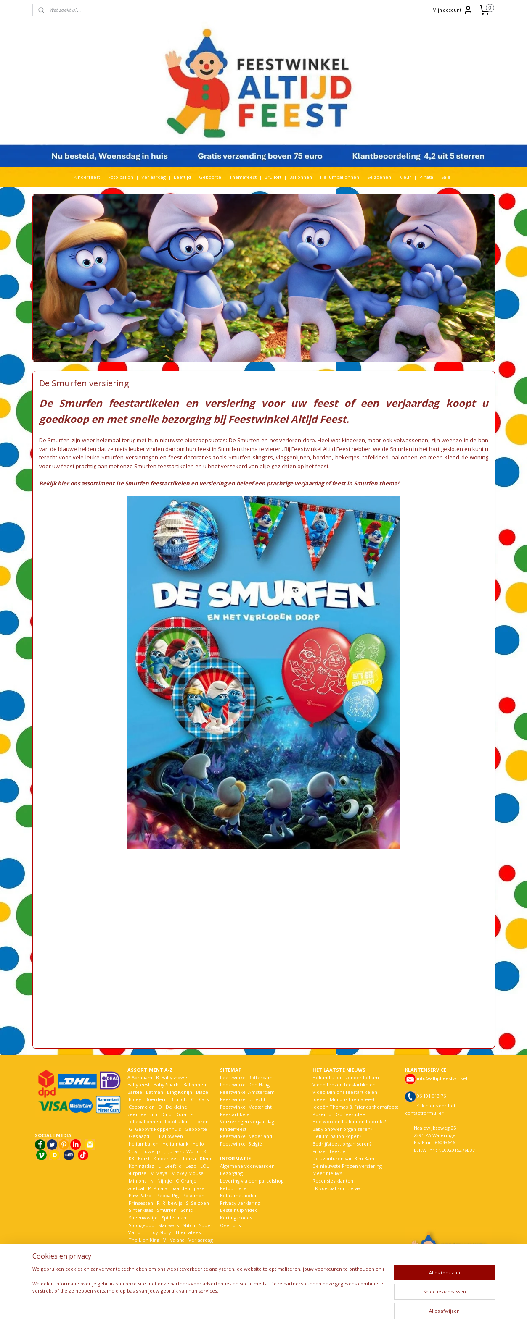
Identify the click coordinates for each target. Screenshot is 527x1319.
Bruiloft (273, 177)
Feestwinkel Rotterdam (246, 1077)
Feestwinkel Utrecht (242, 1099)
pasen (200, 1188)
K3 (130, 1158)
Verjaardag (153, 177)
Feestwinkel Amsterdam (247, 1092)
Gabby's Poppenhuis (157, 1129)
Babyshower (176, 1077)
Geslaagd (139, 1136)
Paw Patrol (140, 1195)
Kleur (405, 177)
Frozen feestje (328, 1151)
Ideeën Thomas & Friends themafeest (355, 1107)
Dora (180, 1114)
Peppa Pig (167, 1195)
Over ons (230, 1225)
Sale (445, 177)
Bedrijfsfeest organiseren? (341, 1144)
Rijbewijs (172, 1203)
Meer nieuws (327, 1173)
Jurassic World (184, 1151)
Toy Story (160, 1232)
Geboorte (210, 177)
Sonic (186, 1210)
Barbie (134, 1092)
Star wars (168, 1225)
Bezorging (231, 1173)
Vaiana (177, 1240)
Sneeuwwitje (143, 1217)
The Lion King (143, 1240)
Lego (189, 1166)
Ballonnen (300, 177)
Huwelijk (151, 1151)
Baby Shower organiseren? (342, 1129)
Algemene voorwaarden (247, 1166)
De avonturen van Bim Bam (343, 1158)
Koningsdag (140, 1166)
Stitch (189, 1225)
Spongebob (141, 1225)
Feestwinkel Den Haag (245, 1084)
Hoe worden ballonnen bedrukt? (349, 1121)
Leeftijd (182, 177)
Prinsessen (140, 1203)
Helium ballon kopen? (336, 1136)
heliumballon (144, 1144)
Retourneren (234, 1188)
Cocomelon (142, 1107)
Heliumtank (175, 1144)
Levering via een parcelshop (252, 1180)
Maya (161, 1173)
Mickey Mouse (187, 1173)
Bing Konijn (179, 1092)
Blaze (201, 1092)
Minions (136, 1180)
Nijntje (164, 1180)
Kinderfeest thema (175, 1158)
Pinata (426, 177)
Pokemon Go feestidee (338, 1114)
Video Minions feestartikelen (344, 1092)
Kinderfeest (87, 177)
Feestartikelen (236, 1114)
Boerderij (156, 1099)
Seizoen (200, 1203)
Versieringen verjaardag (247, 1121)
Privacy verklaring (240, 1203)
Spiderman (174, 1217)
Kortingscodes (236, 1217)
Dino (166, 1114)
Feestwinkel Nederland (246, 1136)
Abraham (142, 1077)
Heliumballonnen (339, 177)
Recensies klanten (332, 1180)
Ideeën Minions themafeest (343, 1099)
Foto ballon (120, 177)
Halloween (171, 1136)
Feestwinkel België (241, 1144)
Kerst (144, 1158)
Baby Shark (166, 1084)
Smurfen (167, 1210)
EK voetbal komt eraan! (338, 1188)
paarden (180, 1188)
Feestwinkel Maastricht (246, 1107)
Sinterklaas (141, 1210)
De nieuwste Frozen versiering (347, 1166)
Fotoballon (177, 1121)
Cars (204, 1099)
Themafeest (243, 177)
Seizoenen (379, 177)
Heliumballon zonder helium (345, 1077)
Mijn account (452, 10)
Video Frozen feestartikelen (344, 1084)
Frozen (201, 1121)
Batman (154, 1092)
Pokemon (193, 1195)
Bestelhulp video (239, 1210)
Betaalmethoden (239, 1195)
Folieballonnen (144, 1121)
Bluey (135, 1099)
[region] (208, 1288)
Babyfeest (138, 1084)
